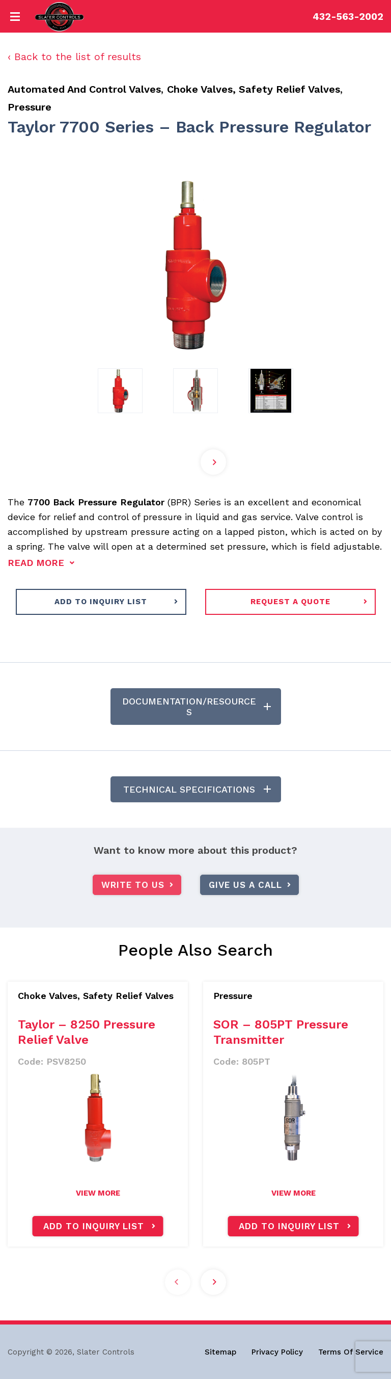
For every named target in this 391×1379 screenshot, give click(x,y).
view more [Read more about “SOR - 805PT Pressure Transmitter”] (293, 1193)
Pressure (29, 107)
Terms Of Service (350, 1352)
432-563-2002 (348, 16)
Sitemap (220, 1352)
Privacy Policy (277, 1352)
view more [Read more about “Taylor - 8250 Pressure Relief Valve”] (98, 1193)
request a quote (290, 601)
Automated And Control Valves (84, 89)
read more (36, 562)
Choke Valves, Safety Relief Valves (253, 89)
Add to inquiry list (93, 1226)
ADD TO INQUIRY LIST (100, 601)
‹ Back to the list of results (74, 56)
